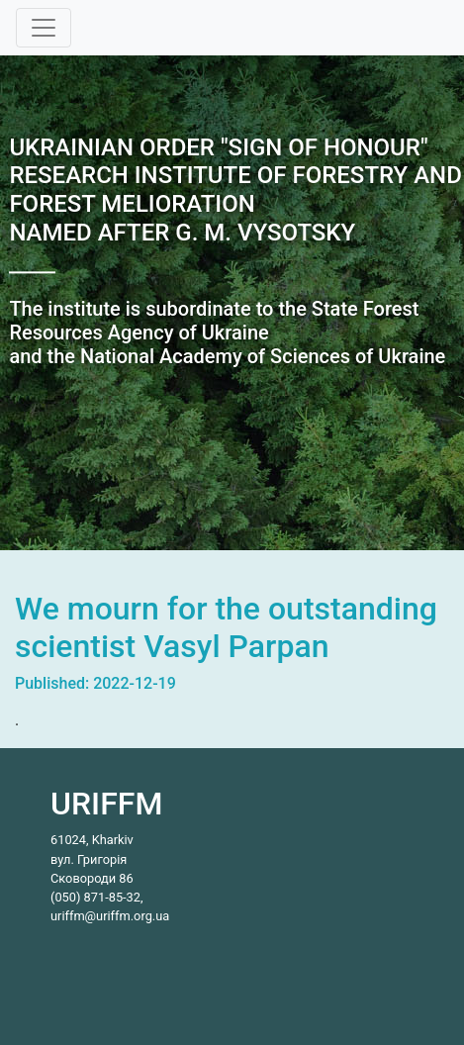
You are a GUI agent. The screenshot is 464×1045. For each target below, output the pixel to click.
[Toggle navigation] (43, 28)
